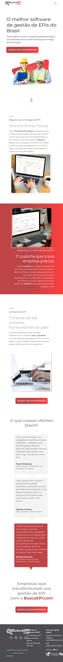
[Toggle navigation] (55, 3)
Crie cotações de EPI (34, 635)
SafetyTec (9, 653)
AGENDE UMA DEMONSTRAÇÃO (22, 50)
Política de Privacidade (54, 646)
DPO (47, 643)
